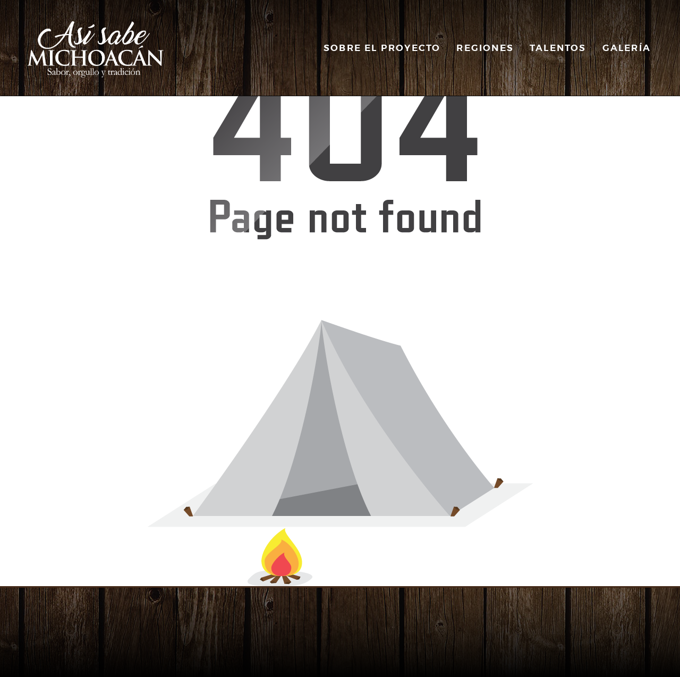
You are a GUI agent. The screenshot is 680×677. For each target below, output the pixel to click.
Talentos (558, 48)
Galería (626, 48)
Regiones (485, 48)
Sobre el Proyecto (382, 48)
